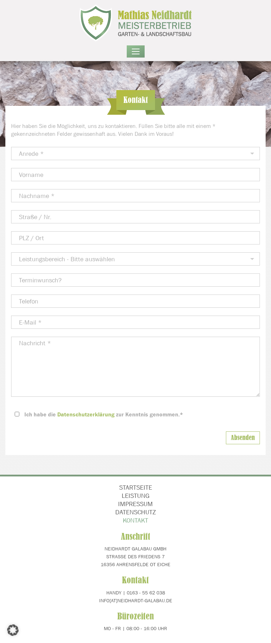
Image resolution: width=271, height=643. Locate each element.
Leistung (136, 495)
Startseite (135, 487)
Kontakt (135, 520)
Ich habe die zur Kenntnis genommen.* (103, 414)
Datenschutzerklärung (86, 414)
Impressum (135, 504)
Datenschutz (135, 512)
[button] (13, 630)
